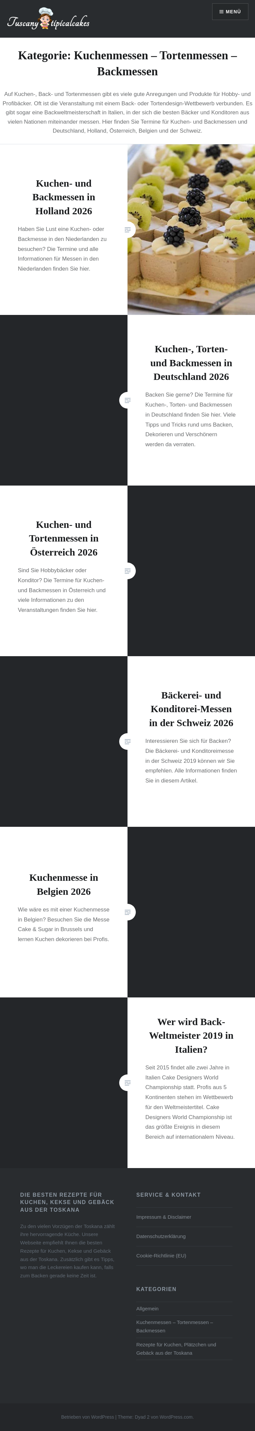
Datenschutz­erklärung (161, 1236)
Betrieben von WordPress (87, 1417)
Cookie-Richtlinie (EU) (161, 1255)
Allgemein (147, 1308)
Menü (233, 11)
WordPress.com (176, 1417)
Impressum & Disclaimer (163, 1217)
